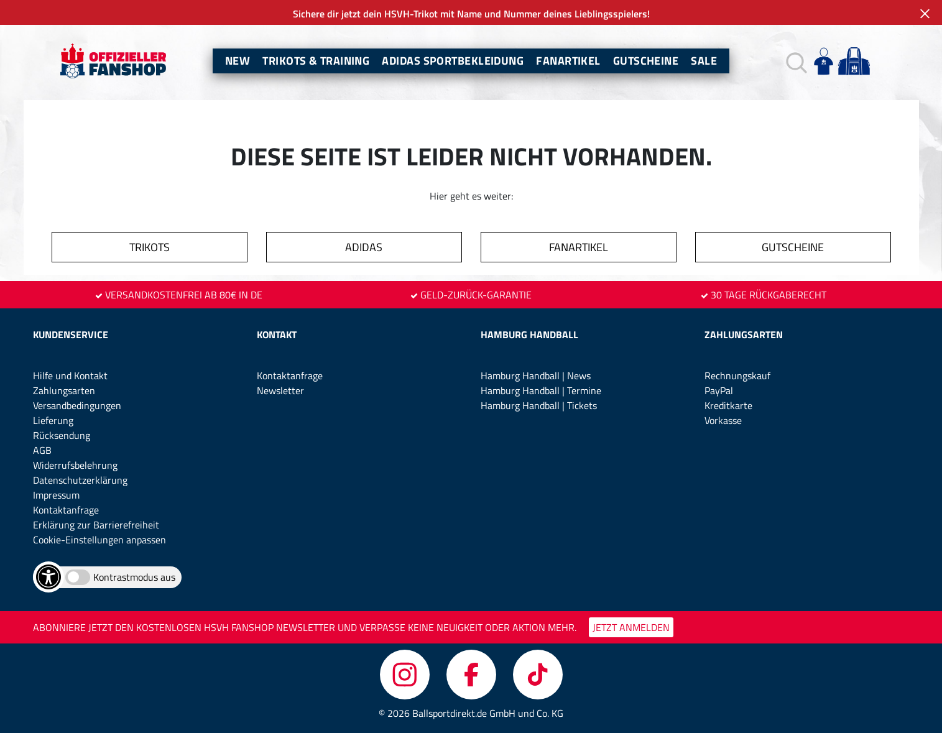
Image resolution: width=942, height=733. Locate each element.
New (237, 60)
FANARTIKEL (578, 247)
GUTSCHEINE (793, 247)
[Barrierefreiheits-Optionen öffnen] (48, 576)
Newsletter (280, 390)
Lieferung (53, 420)
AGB (42, 450)
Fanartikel (568, 60)
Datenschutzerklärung (80, 480)
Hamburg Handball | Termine (541, 390)
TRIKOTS (149, 247)
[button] (795, 61)
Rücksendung (61, 435)
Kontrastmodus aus (134, 576)
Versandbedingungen (77, 405)
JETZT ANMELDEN (631, 627)
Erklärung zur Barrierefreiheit (96, 525)
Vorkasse (723, 420)
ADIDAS (363, 247)
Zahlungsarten (64, 390)
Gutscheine (646, 60)
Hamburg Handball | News (536, 375)
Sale (704, 60)
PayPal (718, 390)
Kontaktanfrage (66, 510)
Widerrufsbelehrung (75, 465)
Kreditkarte (728, 405)
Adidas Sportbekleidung (453, 60)
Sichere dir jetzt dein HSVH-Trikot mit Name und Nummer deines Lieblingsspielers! (471, 13)
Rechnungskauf (737, 375)
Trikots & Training (315, 60)
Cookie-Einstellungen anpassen (99, 539)
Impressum (56, 495)
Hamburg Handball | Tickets (539, 405)
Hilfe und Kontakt (70, 375)
